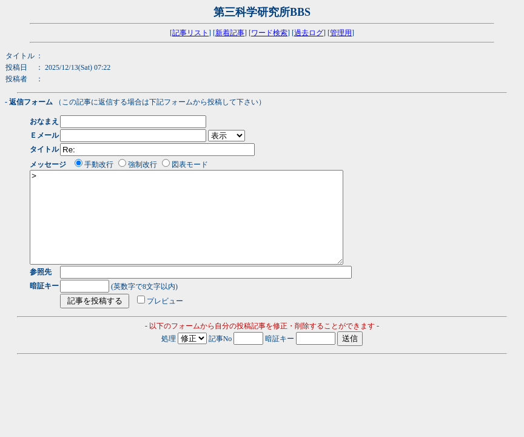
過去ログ (308, 33)
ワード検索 (269, 33)
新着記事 (229, 33)
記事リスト (190, 33)
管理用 (341, 33)
